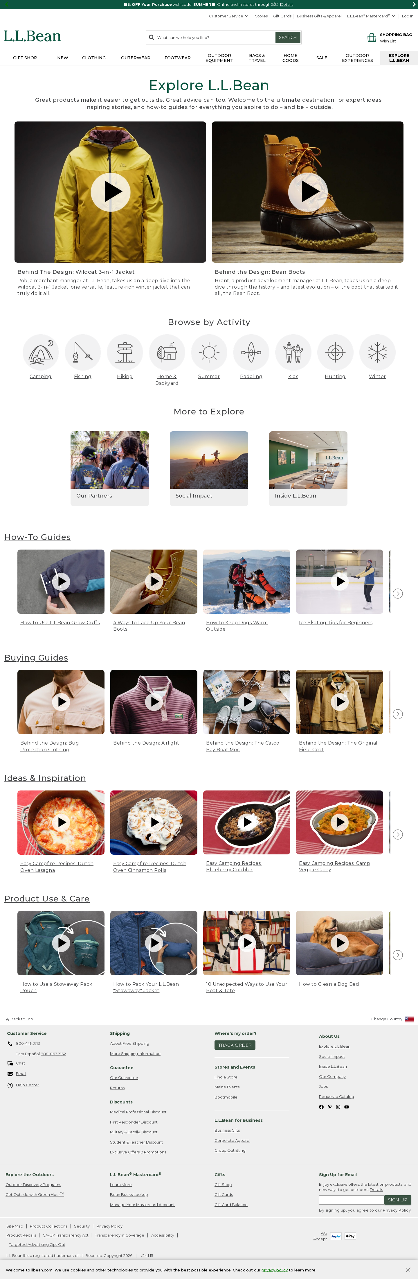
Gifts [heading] (220, 1174)
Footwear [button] (178, 57)
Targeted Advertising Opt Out (37, 1244)
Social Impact (332, 1056)
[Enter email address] (351, 1200)
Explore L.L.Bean (334, 1046)
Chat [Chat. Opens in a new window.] (16, 1063)
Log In (407, 16)
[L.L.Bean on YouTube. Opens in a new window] (346, 1106)
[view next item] (396, 594)
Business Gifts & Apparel (319, 16)
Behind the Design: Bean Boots (260, 272)
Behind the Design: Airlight (146, 743)
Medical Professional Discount (138, 1112)
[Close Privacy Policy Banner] (408, 1270)
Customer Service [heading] (27, 1033)
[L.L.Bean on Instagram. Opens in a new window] (338, 1106)
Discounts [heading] (121, 1102)
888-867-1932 (53, 1053)
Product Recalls (21, 1235)
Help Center (23, 1085)
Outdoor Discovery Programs (33, 1184)
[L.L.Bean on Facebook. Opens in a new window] (321, 1106)
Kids (293, 376)
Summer (209, 376)
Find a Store (226, 1077)
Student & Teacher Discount (136, 1142)
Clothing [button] (94, 57)
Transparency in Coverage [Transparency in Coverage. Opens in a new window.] (119, 1235)
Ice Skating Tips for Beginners (335, 622)
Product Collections (48, 1226)
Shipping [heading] (120, 1033)
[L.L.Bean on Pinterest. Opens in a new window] (329, 1106)
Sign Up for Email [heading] (338, 1174)
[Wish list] (396, 41)
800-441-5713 (24, 1044)
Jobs (323, 1086)
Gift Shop (223, 1184)
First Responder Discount (134, 1122)
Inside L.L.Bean (333, 1066)
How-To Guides (37, 537)
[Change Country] (392, 1020)
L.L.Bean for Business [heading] (239, 1120)
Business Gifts (227, 1130)
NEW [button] (62, 57)
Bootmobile (226, 1097)
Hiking (125, 376)
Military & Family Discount (134, 1132)
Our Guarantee (124, 1077)
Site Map (14, 1226)
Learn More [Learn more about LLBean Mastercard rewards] (121, 1184)
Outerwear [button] (135, 57)
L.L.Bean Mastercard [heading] (135, 1174)
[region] (209, 4)
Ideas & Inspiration (45, 778)
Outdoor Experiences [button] (357, 58)
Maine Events (227, 1087)
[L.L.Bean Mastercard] (372, 16)
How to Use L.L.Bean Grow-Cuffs (60, 622)
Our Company (332, 1076)
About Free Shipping (129, 1043)
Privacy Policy (397, 1210)
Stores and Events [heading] (235, 1067)
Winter (377, 376)
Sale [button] (321, 57)
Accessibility (162, 1235)
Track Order (235, 1045)
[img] (398, 593)
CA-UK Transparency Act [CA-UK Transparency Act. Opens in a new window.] (66, 1235)
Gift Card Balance (231, 1204)
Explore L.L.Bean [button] (399, 58)
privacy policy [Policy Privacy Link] (275, 1269)
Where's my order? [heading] (236, 1033)
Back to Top (19, 1019)
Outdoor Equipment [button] (219, 58)
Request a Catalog (336, 1096)
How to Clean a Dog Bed (329, 984)
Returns (117, 1087)
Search (288, 37)
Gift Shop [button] (25, 57)
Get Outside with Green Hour (35, 1194)
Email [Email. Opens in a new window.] (17, 1074)
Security (82, 1226)
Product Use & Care (47, 899)
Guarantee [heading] (122, 1067)
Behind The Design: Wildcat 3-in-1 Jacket (76, 272)
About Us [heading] (329, 1036)
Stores (261, 16)
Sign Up (397, 1200)
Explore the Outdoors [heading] (30, 1174)
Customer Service (229, 16)
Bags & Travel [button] (257, 58)
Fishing (82, 376)
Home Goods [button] (290, 58)
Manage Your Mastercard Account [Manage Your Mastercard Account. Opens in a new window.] (142, 1204)
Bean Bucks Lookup (129, 1194)
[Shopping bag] (388, 34)
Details (286, 4)
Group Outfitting (230, 1150)
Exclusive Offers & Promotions (138, 1152)
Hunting (335, 376)
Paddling (251, 376)
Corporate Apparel (232, 1140)
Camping (41, 376)
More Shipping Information (135, 1053)
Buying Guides (36, 658)
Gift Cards (282, 16)
